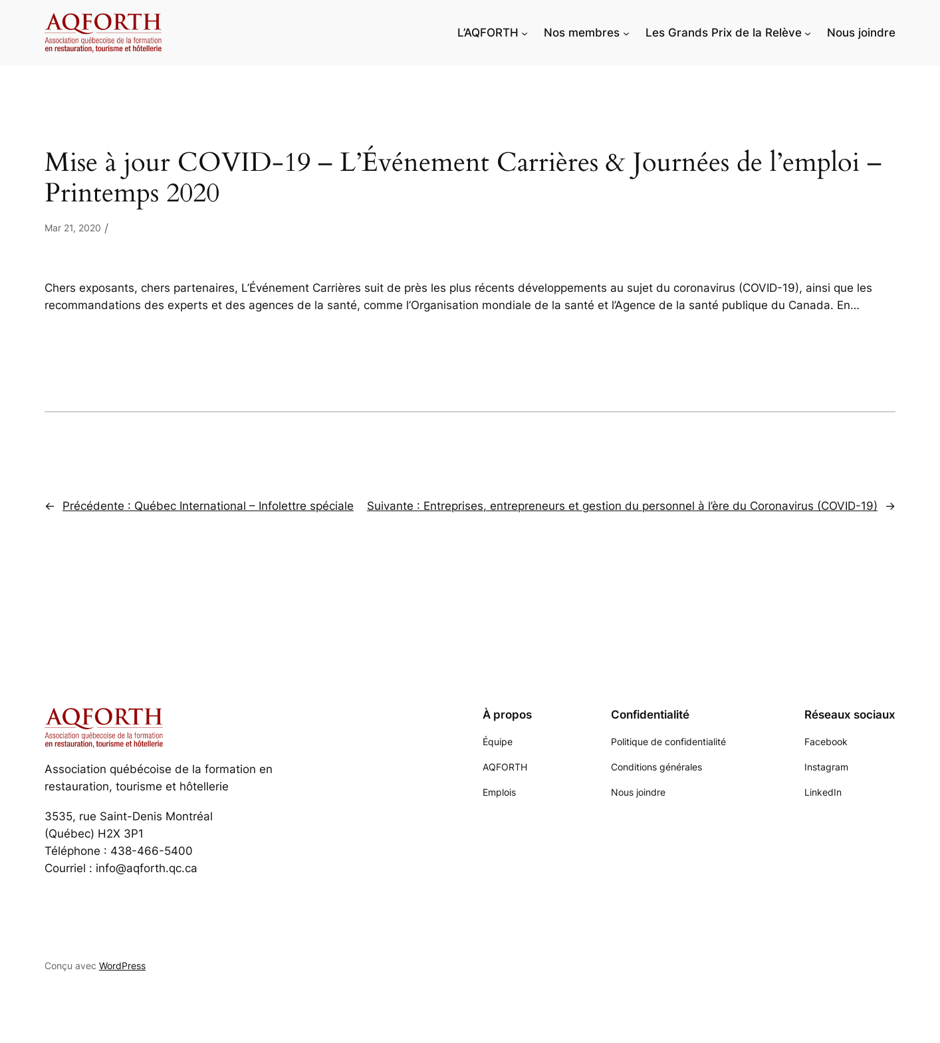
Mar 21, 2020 (73, 227)
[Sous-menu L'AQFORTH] (524, 32)
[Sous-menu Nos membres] (626, 32)
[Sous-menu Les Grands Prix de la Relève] (807, 32)
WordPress (122, 965)
